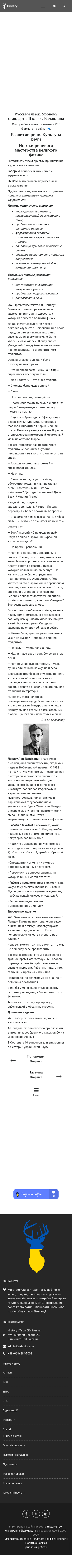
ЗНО (5, 1400)
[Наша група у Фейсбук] (26, 1514)
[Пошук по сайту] (64, 6)
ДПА (6, 1391)
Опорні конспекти (14, 1445)
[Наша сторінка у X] (36, 1514)
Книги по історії (12, 1435)
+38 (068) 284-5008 (20, 1353)
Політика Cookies (36, 1542)
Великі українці (12, 1483)
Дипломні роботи (36, 1547)
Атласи (7, 1372)
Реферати (9, 1419)
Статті (7, 1429)
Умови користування (18, 1538)
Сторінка (34, 1058)
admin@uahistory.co (21, 1346)
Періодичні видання (15, 1454)
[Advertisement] (36, 69)
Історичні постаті (13, 1492)
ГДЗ (5, 1381)
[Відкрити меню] (43, 6)
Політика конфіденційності (49, 1538)
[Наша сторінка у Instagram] (46, 1514)
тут (48, 128)
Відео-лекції (10, 1410)
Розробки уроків (13, 1473)
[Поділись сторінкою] (54, 6)
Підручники (10, 1464)
